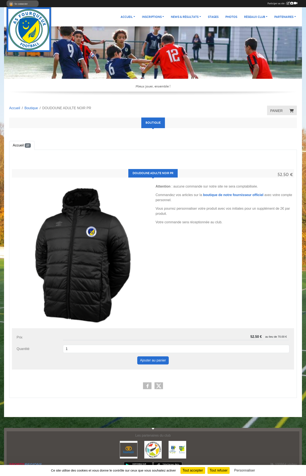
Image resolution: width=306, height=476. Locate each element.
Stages (213, 17)
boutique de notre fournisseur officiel (233, 195)
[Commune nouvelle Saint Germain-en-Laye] (177, 449)
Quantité (23, 349)
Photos (231, 17)
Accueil (22, 145)
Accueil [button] (127, 17)
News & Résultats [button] (185, 17)
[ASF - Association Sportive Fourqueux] (153, 449)
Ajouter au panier (153, 360)
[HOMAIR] (128, 449)
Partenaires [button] (283, 17)
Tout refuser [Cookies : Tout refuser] (218, 470)
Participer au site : (282, 3)
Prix (20, 337)
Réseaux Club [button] (254, 17)
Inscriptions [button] (152, 17)
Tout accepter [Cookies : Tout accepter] (193, 470)
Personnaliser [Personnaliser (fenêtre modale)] (244, 470)
